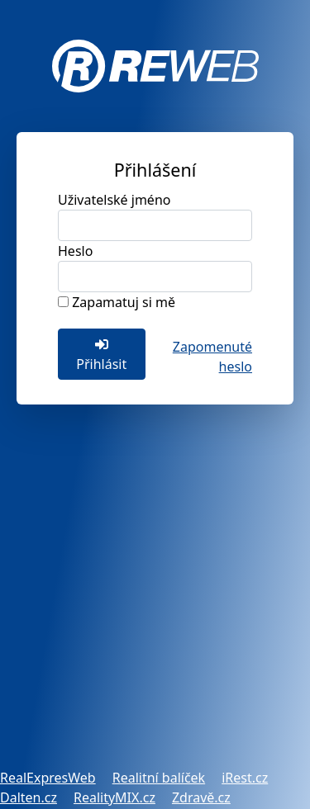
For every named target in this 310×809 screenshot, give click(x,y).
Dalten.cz (28, 797)
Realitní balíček (158, 778)
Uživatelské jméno (114, 200)
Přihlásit (101, 355)
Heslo (75, 251)
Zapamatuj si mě (123, 302)
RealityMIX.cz (114, 797)
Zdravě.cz (201, 797)
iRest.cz (245, 778)
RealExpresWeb (48, 778)
